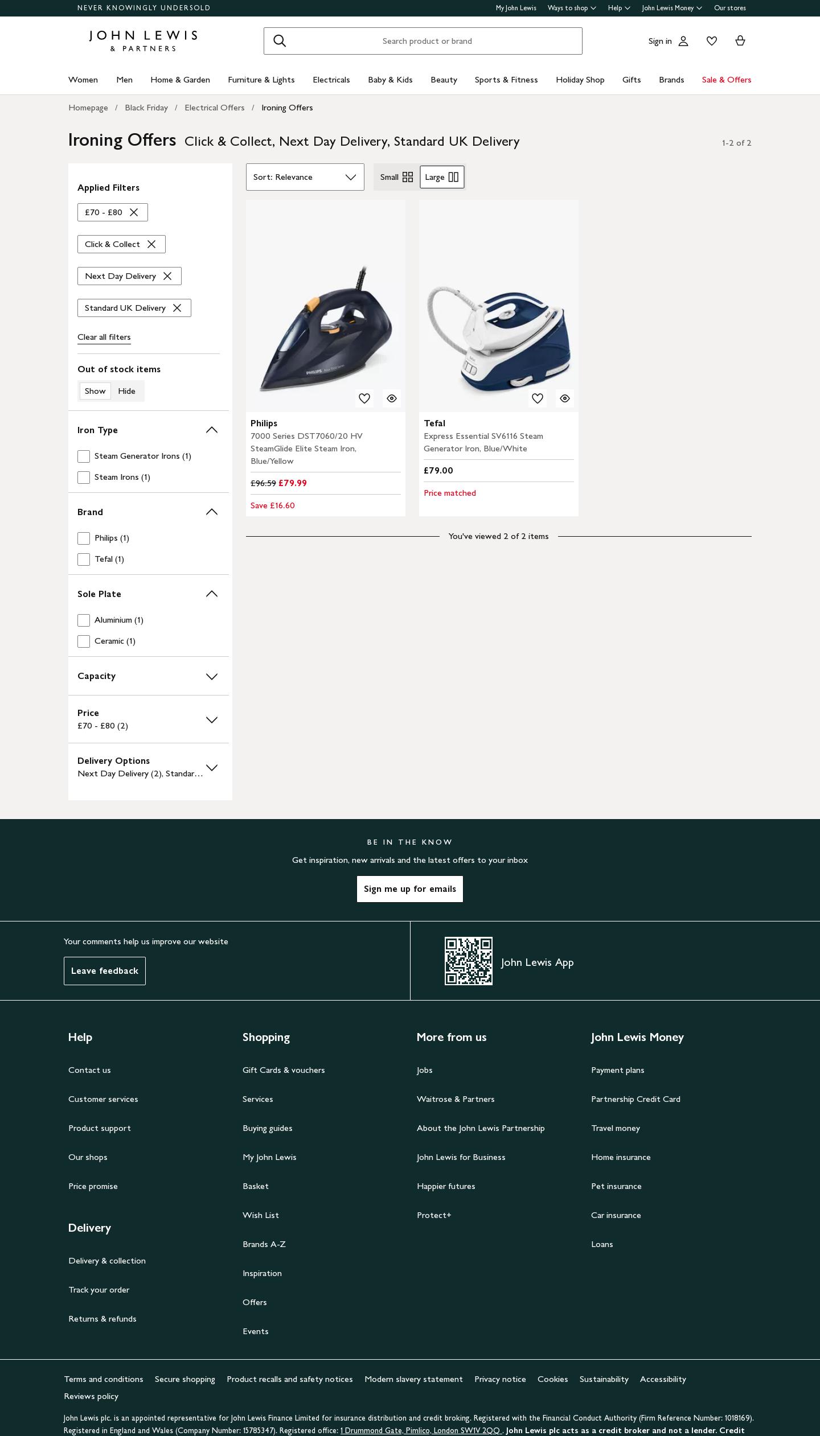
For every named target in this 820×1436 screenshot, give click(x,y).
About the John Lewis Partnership (481, 1127)
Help (619, 8)
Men (124, 79)
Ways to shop (572, 8)
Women (83, 79)
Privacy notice (500, 1378)
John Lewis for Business (461, 1156)
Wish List (261, 1214)
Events (256, 1331)
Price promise (93, 1185)
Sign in (660, 40)
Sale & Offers (727, 79)
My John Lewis (516, 8)
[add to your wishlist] (364, 398)
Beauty (443, 79)
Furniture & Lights (261, 79)
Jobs (425, 1069)
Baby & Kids (390, 79)
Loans (602, 1244)
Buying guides (268, 1127)
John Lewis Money (672, 8)
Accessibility (663, 1378)
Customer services (103, 1098)
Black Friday (146, 107)
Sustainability (604, 1378)
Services (258, 1098)
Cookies (553, 1378)
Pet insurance (616, 1185)
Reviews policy (91, 1395)
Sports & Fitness (506, 79)
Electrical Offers (214, 107)
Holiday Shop (580, 79)
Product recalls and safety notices (290, 1378)
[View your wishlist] (709, 41)
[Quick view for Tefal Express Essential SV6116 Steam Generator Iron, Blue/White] (565, 398)
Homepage (88, 107)
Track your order (98, 1289)
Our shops (88, 1156)
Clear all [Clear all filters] (104, 337)
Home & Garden (180, 79)
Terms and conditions (104, 1378)
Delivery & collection (107, 1260)
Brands (671, 79)
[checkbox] (148, 456)
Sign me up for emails (410, 888)
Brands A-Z (264, 1244)
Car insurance (616, 1214)
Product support (99, 1127)
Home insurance (621, 1156)
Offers (255, 1302)
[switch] (148, 382)
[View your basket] (740, 41)
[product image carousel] (325, 306)
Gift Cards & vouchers (284, 1069)
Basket (256, 1185)
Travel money (615, 1127)
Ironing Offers (287, 107)
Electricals (331, 79)
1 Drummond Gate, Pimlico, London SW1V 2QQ (421, 1430)
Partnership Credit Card (635, 1098)
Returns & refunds (102, 1318)
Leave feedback (104, 970)
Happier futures (446, 1185)
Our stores (730, 8)
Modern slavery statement (413, 1378)
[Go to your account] (683, 41)
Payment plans (618, 1069)
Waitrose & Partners (456, 1098)
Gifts (631, 79)
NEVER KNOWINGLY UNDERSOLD (144, 8)
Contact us (89, 1069)
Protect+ (434, 1214)
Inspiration (262, 1273)
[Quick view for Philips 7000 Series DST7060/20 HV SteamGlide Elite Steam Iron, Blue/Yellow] (392, 398)
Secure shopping (185, 1378)
